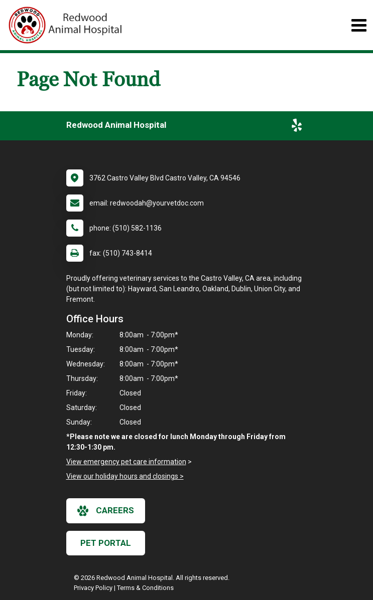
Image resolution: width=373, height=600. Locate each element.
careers (105, 510)
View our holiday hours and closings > (125, 476)
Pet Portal (105, 543)
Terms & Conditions (145, 587)
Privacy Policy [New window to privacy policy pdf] (93, 587)
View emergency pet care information (126, 462)
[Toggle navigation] (358, 25)
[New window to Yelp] (296, 127)
